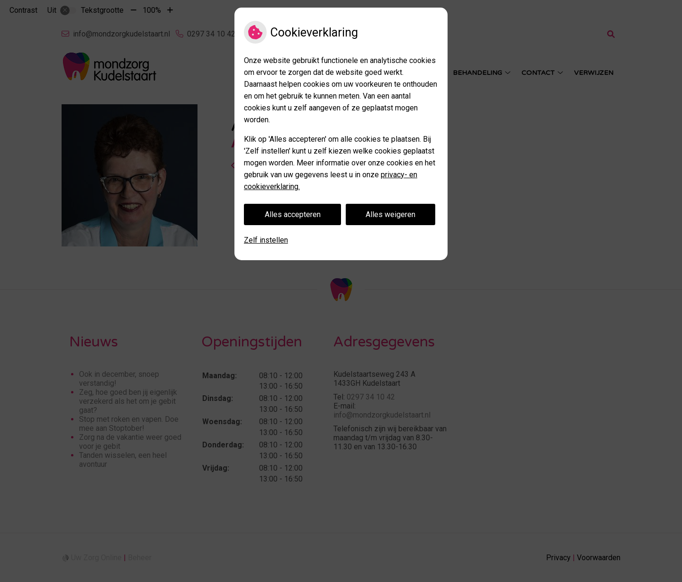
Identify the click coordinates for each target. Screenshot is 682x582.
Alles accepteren (293, 214)
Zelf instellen (266, 240)
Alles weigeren (390, 214)
